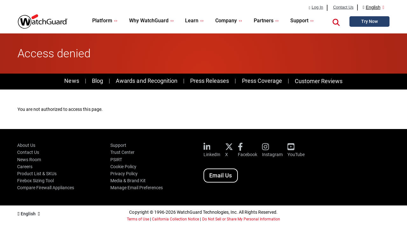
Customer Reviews (318, 81)
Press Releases (209, 80)
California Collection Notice (175, 219)
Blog (97, 80)
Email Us (220, 175)
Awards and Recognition (146, 80)
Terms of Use (138, 219)
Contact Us (343, 7)
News (71, 80)
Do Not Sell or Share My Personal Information (241, 219)
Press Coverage (262, 80)
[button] (336, 21)
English (373, 7)
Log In (317, 7)
